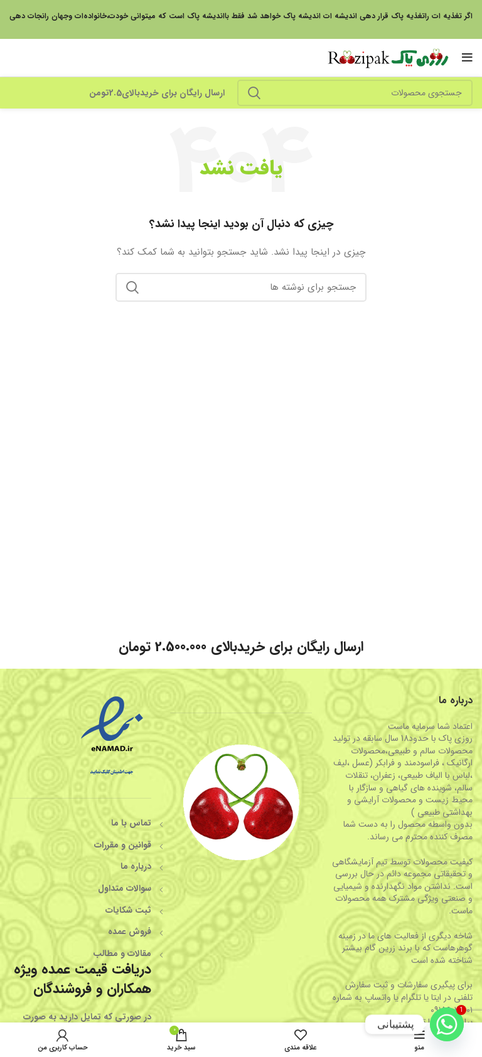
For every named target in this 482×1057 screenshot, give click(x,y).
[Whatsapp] (447, 1024)
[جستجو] (355, 93)
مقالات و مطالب (122, 953)
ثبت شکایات (128, 910)
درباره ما (135, 866)
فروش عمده (129, 931)
